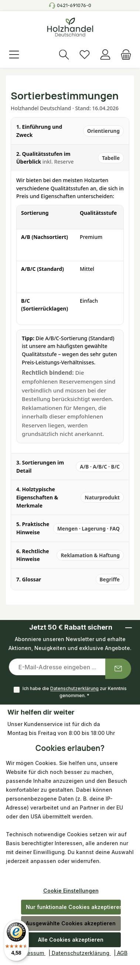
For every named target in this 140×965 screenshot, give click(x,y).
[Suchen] (64, 55)
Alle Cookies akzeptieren (70, 939)
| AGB (120, 953)
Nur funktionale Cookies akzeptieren (73, 907)
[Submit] (118, 669)
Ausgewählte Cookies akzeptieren (71, 923)
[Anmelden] (105, 55)
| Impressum (29, 953)
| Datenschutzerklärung (79, 953)
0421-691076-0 (74, 5)
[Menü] (14, 55)
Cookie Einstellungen (71, 890)
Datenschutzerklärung (74, 689)
